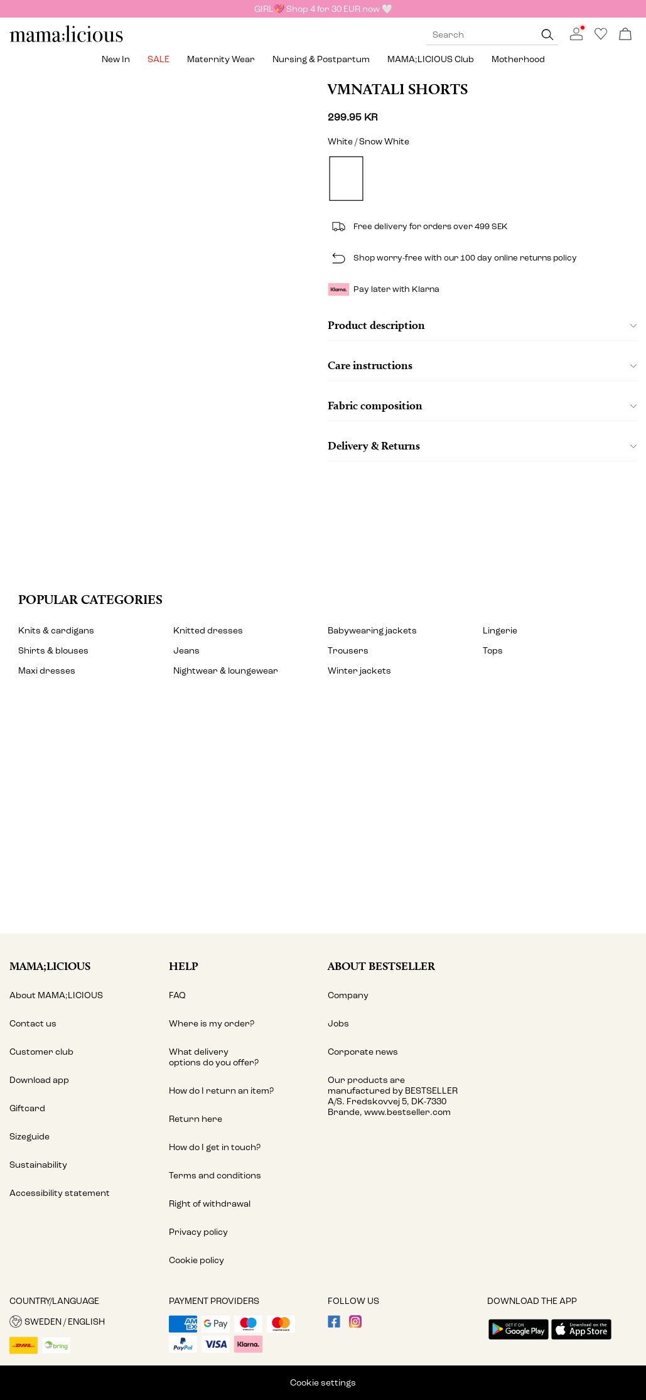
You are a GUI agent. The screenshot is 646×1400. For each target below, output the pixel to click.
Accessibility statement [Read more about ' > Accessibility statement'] (59, 1193)
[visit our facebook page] (334, 1325)
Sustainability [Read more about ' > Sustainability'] (38, 1165)
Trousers (348, 650)
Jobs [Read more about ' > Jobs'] (338, 1023)
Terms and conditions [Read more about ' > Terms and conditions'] (215, 1175)
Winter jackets (359, 670)
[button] (84, 1321)
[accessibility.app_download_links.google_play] (518, 1340)
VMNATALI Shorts (398, 89)
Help (183, 965)
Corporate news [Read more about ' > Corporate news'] (363, 1052)
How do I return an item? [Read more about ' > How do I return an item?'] (221, 1090)
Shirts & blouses (53, 650)
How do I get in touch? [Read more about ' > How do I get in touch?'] (215, 1147)
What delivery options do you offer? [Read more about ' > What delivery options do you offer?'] (214, 1057)
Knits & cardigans (56, 630)
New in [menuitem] (116, 59)
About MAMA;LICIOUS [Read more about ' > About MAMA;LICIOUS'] (56, 995)
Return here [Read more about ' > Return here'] (195, 1119)
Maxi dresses (46, 670)
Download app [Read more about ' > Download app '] (39, 1080)
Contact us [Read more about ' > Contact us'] (33, 1023)
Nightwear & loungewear (225, 670)
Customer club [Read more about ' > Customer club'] (41, 1052)
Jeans (186, 650)
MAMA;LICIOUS (49, 965)
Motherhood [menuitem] (518, 59)
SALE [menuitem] (159, 59)
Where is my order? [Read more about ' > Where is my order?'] (211, 1023)
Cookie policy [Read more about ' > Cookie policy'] (196, 1260)
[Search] (547, 35)
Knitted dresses (208, 630)
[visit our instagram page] (355, 1325)
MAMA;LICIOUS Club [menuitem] (430, 59)
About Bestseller (381, 965)
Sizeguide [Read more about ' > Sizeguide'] (29, 1136)
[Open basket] (625, 35)
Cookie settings (323, 1382)
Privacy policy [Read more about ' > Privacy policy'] (198, 1232)
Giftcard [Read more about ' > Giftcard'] (27, 1108)
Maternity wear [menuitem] (221, 59)
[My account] (323, 819)
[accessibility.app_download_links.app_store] (581, 1340)
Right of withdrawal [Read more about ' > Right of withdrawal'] (209, 1203)
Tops (493, 650)
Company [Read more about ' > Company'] (348, 995)
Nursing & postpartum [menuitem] (321, 59)
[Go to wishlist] (601, 37)
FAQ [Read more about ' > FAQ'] (177, 995)
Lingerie (500, 630)
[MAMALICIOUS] (66, 40)
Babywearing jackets (372, 630)
